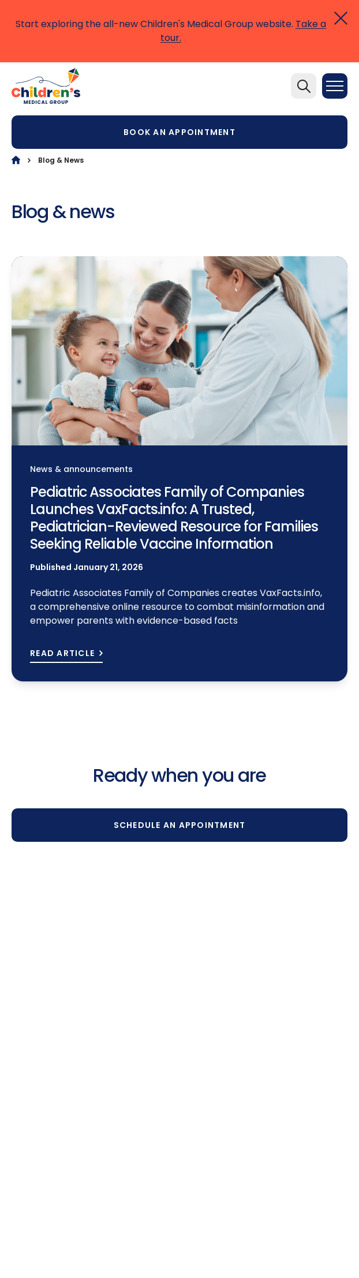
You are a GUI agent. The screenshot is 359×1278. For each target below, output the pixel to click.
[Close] (340, 18)
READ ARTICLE (62, 653)
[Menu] (334, 86)
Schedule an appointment (180, 825)
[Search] (303, 86)
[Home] (16, 160)
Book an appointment (179, 132)
